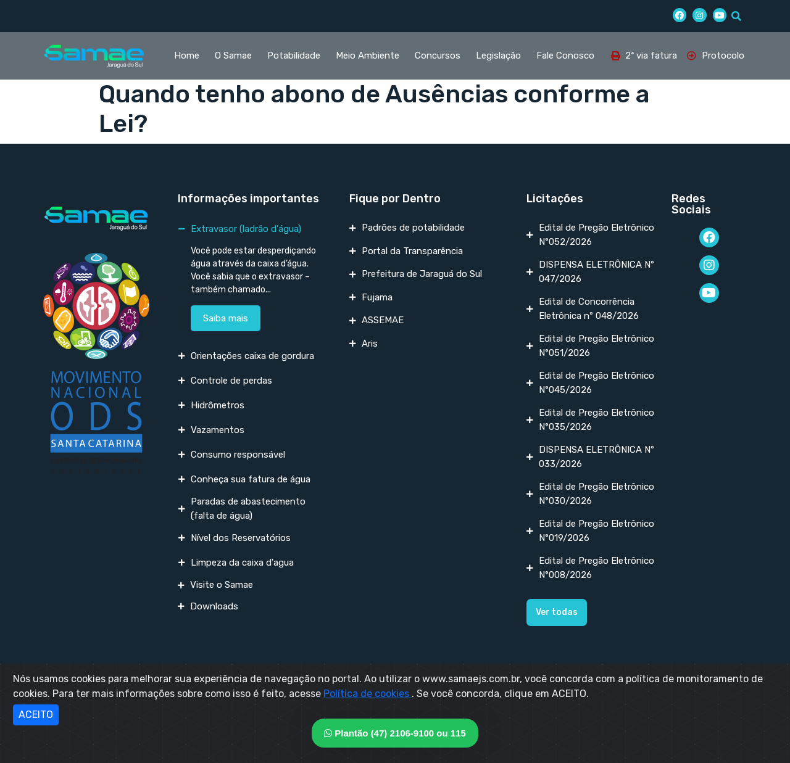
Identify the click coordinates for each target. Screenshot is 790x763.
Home (186, 55)
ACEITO (36, 714)
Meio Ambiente (367, 55)
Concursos (437, 55)
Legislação (498, 55)
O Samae (233, 55)
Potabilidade (293, 55)
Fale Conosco (565, 55)
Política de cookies (367, 693)
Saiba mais (225, 318)
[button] (556, 612)
